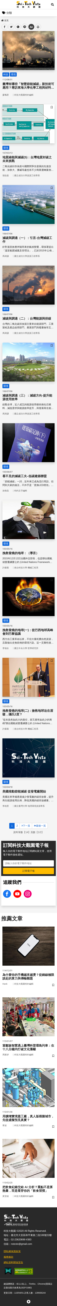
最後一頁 (40, 825)
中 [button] (31, 27)
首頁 (5, 20)
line (24, 27)
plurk (17, 27)
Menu (4, 4)
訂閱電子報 (28, 871)
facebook (5, 27)
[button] (52, 4)
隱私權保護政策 (12, 1251)
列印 (38, 27)
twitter (11, 27)
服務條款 (8, 1257)
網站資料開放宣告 (13, 1262)
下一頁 (26, 825)
